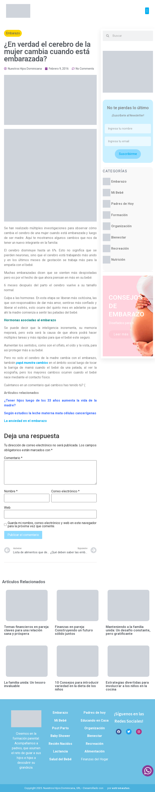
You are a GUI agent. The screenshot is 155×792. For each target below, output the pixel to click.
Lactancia (60, 751)
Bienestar (118, 237)
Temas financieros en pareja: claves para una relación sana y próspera (26, 630)
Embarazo (13, 33)
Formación (119, 215)
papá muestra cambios (32, 363)
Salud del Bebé (60, 759)
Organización (121, 226)
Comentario (13, 458)
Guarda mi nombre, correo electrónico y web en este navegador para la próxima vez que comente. (52, 524)
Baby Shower (60, 736)
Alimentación (95, 751)
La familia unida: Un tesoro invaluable (24, 684)
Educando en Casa (95, 720)
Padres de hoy (95, 713)
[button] (147, 10)
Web (7, 507)
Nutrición (118, 260)
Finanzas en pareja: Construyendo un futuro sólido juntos (74, 630)
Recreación (120, 248)
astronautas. (121, 788)
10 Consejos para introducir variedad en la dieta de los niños (77, 685)
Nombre (11, 491)
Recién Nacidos (60, 744)
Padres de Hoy (122, 204)
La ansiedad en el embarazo (25, 421)
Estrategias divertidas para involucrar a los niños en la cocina (127, 685)
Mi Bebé (117, 193)
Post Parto (60, 728)
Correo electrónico (65, 491)
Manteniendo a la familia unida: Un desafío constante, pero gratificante (128, 630)
